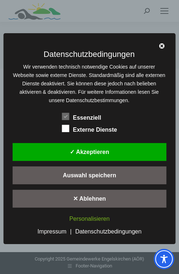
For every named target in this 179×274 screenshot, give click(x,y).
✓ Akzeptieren (89, 152)
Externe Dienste (89, 128)
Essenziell (81, 116)
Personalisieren (89, 219)
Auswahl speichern (89, 176)
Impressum (52, 231)
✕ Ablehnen (89, 199)
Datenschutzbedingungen (108, 231)
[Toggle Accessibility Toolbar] (164, 259)
